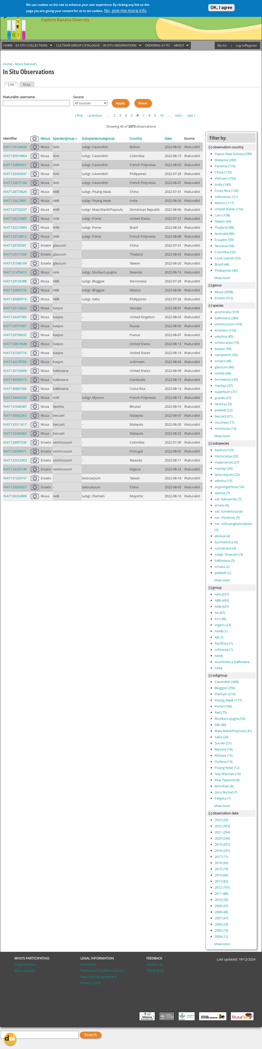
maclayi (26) (224, 468)
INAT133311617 (15, 424)
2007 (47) (221, 918)
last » (191, 115)
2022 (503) (222, 826)
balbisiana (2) (225, 560)
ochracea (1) (224, 649)
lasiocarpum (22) (227, 474)
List (13, 84)
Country (135, 138)
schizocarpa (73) (227, 342)
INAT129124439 (15, 147)
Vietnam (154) (225, 178)
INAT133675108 (15, 182)
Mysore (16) (224, 749)
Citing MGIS (155, 970)
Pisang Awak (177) (228, 700)
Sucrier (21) (223, 743)
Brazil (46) (222, 264)
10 (161, 115)
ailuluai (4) (222, 536)
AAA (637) (222, 594)
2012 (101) (222, 887)
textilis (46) (223, 373)
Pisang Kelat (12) (227, 767)
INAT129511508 (15, 254)
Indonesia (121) (226, 196)
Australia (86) (224, 233)
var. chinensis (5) (227, 517)
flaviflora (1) (224, 643)
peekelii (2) (223, 572)
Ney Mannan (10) (228, 773)
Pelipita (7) (223, 798)
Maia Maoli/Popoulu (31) (233, 730)
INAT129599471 (15, 451)
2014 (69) (221, 875)
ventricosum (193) (228, 324)
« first (78, 115)
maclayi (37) (224, 385)
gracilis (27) (223, 397)
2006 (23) (221, 924)
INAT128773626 (15, 191)
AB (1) (219, 637)
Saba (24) (221, 737)
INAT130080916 (15, 299)
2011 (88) (221, 893)
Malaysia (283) (225, 160)
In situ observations (121, 45)
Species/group (65, 138)
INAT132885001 (15, 164)
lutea (218, 668)
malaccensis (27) (227, 462)
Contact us (154, 964)
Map (27, 84)
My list (222, 45)
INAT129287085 (15, 317)
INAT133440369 (15, 433)
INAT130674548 (15, 343)
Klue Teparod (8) (227, 780)
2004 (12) (221, 936)
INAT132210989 (15, 227)
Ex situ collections (33, 45)
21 (35, 281)
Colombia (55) (225, 252)
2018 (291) (222, 850)
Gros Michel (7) (226, 792)
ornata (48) (223, 361)
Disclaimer (88, 964)
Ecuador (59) (224, 239)
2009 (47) (221, 905)
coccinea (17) (224, 422)
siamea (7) (222, 493)
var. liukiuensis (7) (228, 499)
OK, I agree (221, 7)
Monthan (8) (224, 786)
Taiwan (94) (223, 221)
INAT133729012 (15, 236)
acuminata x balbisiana (232, 661)
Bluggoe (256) (225, 688)
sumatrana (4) (225, 548)
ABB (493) (222, 600)
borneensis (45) (226, 379)
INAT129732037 (15, 209)
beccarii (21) (224, 416)
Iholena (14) (224, 761)
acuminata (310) (227, 312)
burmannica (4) (226, 542)
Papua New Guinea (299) (233, 153)
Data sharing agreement (98, 976)
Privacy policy (90, 982)
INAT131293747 (15, 478)
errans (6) (222, 505)
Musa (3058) (224, 292)
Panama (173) (225, 166)
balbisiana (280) (226, 318)
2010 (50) (221, 899)
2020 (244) (222, 838)
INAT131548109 (15, 263)
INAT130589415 (15, 379)
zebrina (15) (223, 480)
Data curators (24, 970)
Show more (222, 277)
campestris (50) (226, 354)
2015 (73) (221, 869)
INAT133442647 (15, 173)
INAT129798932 (15, 335)
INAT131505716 (15, 352)
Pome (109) (223, 706)
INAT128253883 (15, 218)
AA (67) (220, 612)
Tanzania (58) (224, 246)
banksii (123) (224, 450)
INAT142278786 (15, 361)
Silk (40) (220, 724)
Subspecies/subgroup (98, 138)
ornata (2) (222, 566)
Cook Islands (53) (228, 258)
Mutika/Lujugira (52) (230, 718)
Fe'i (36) (220, 618)
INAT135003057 (15, 487)
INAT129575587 (15, 326)
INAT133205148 (15, 469)
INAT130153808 (15, 370)
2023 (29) (221, 820)
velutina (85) (224, 336)
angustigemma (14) (229, 486)
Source (78, 97)
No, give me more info (125, 10)
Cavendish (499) (227, 681)
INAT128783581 (15, 245)
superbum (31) (226, 391)
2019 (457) (222, 844)
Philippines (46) (226, 270)
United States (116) (229, 209)
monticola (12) (225, 428)
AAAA (219, 655)
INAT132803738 (15, 290)
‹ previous (94, 115)
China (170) (223, 172)
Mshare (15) (224, 755)
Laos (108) (222, 215)
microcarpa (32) (226, 456)
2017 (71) (221, 856)
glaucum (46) (224, 367)
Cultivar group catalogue (78, 45)
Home (7, 64)
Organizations (25, 964)
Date (168, 138)
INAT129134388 (15, 281)
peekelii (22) (224, 410)
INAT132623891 (15, 200)
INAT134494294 (15, 397)
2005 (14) (221, 930)
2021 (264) (222, 832)
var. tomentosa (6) (229, 511)
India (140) (223, 184)
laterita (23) (223, 404)
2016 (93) (221, 862)
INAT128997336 (15, 442)
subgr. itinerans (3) (229, 554)
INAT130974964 (15, 155)
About (180, 45)
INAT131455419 (15, 272)
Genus (45, 138)
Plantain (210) (225, 694)
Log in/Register (246, 45)
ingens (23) (223, 625)
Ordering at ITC (157, 45)
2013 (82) (221, 881)
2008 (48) (221, 912)
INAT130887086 (15, 388)
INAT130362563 (15, 415)
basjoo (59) (223, 348)
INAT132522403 (15, 460)
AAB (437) (222, 606)
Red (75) (221, 712)
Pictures (34, 138)
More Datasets (26, 64)
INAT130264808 (15, 496)
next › (179, 115)
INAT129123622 (15, 308)
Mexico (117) (224, 203)
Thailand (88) (224, 227)
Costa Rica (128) (226, 190)
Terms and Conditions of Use (102, 970)
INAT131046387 (15, 406)
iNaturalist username (19, 97)
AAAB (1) (221, 631)
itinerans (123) (225, 330)
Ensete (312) (224, 298)
